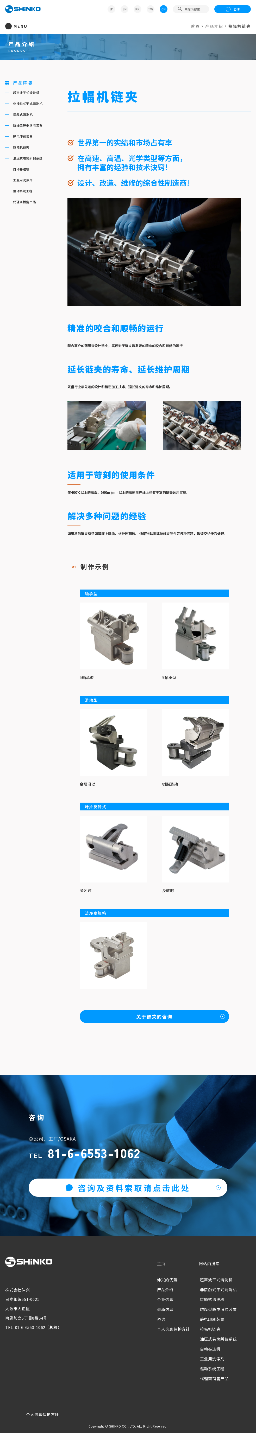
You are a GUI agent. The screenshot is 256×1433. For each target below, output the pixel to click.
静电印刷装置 (212, 1319)
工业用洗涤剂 (212, 1358)
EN (125, 9)
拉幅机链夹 (210, 1329)
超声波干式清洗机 (216, 1279)
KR (137, 9)
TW (150, 9)
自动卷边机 (210, 1349)
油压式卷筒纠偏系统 (218, 1339)
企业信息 (165, 1299)
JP (111, 9)
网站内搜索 (209, 1263)
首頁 (195, 26)
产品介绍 (214, 26)
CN (163, 9)
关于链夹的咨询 (154, 1016)
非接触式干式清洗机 (218, 1289)
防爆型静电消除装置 (218, 1309)
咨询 (233, 9)
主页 (161, 1263)
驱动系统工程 (212, 1368)
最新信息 (165, 1309)
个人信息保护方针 (173, 1329)
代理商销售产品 (214, 1378)
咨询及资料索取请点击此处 (128, 1187)
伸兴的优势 (167, 1279)
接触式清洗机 (212, 1299)
